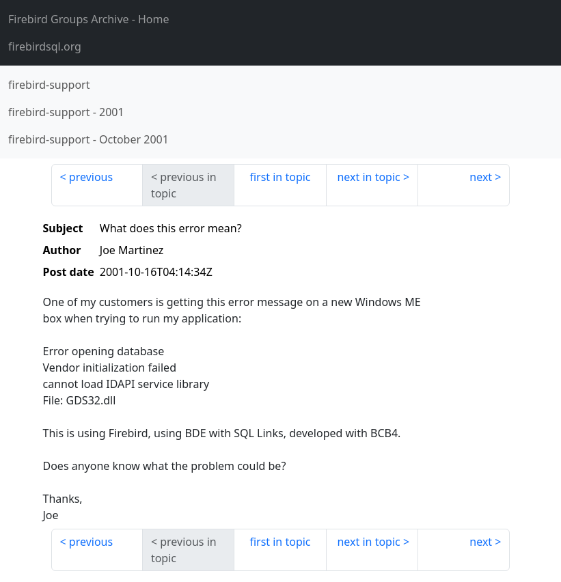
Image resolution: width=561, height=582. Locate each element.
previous (91, 176)
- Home (88, 19)
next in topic (368, 176)
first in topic (279, 176)
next (480, 176)
